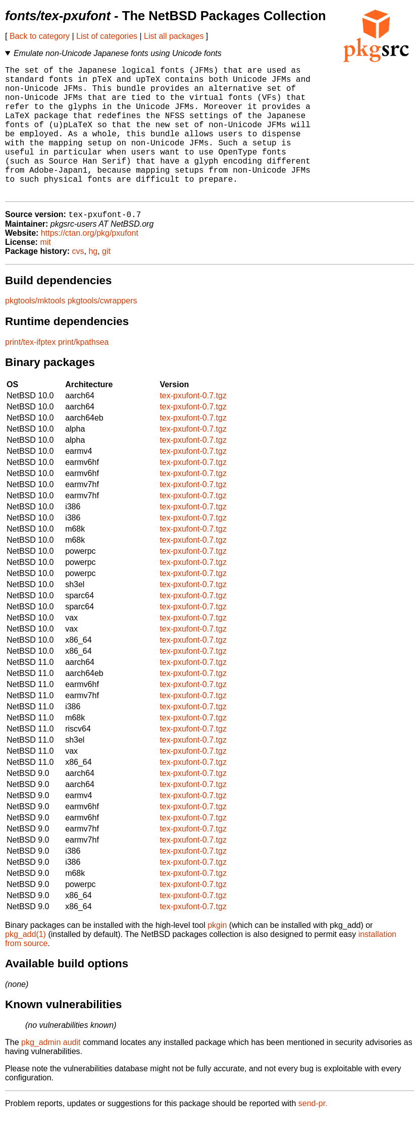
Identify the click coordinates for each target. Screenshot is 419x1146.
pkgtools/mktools (35, 330)
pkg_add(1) (25, 964)
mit (45, 272)
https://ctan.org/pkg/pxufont (89, 262)
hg (92, 281)
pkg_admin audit (50, 1072)
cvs (78, 281)
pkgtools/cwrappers (102, 330)
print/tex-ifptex (30, 372)
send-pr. (313, 1133)
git (106, 281)
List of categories (106, 36)
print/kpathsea (83, 372)
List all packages (173, 36)
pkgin (217, 955)
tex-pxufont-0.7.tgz (193, 425)
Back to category (40, 36)
